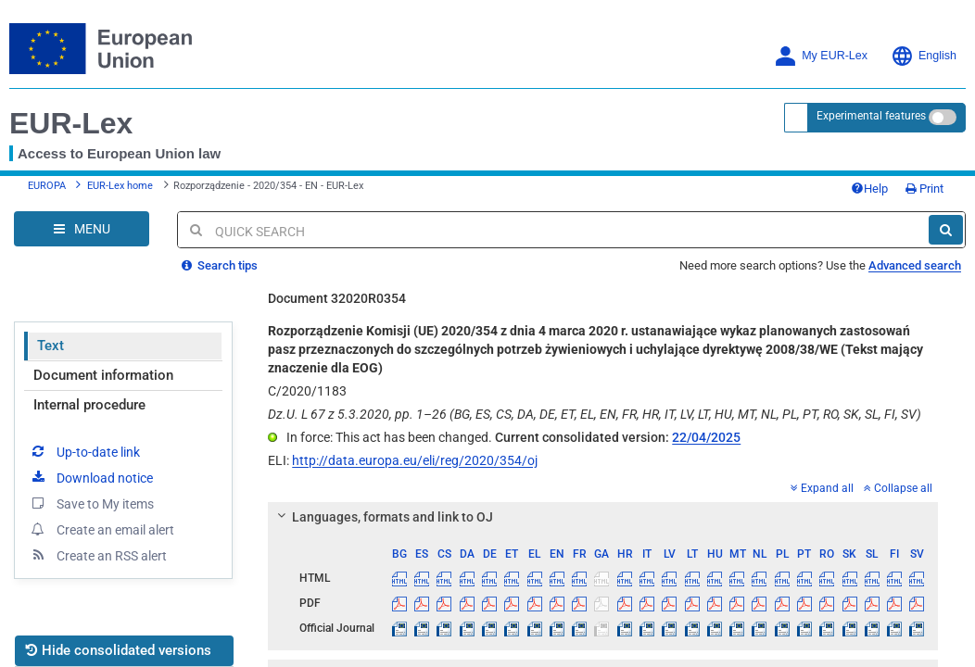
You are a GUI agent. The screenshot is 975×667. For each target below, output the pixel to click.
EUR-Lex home (120, 186)
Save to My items (91, 503)
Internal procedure (89, 404)
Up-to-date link (84, 451)
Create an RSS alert (98, 555)
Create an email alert (101, 529)
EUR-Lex (71, 123)
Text (50, 345)
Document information (103, 375)
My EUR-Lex (820, 56)
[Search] (946, 230)
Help (869, 188)
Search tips (220, 265)
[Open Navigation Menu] (81, 228)
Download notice (91, 477)
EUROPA (47, 186)
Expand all (822, 488)
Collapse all (898, 488)
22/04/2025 (706, 437)
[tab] (603, 517)
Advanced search (914, 265)
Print (924, 188)
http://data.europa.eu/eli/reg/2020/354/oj (415, 460)
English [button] (923, 56)
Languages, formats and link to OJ (383, 517)
